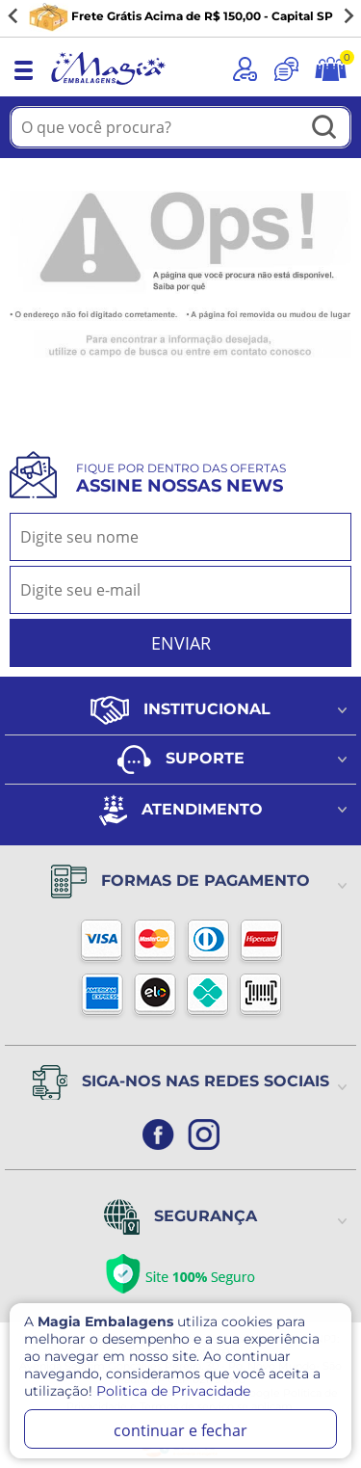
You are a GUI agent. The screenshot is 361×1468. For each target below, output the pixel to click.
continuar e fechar (180, 1430)
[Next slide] (347, 16)
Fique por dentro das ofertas (181, 478)
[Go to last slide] (13, 16)
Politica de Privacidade (173, 1391)
